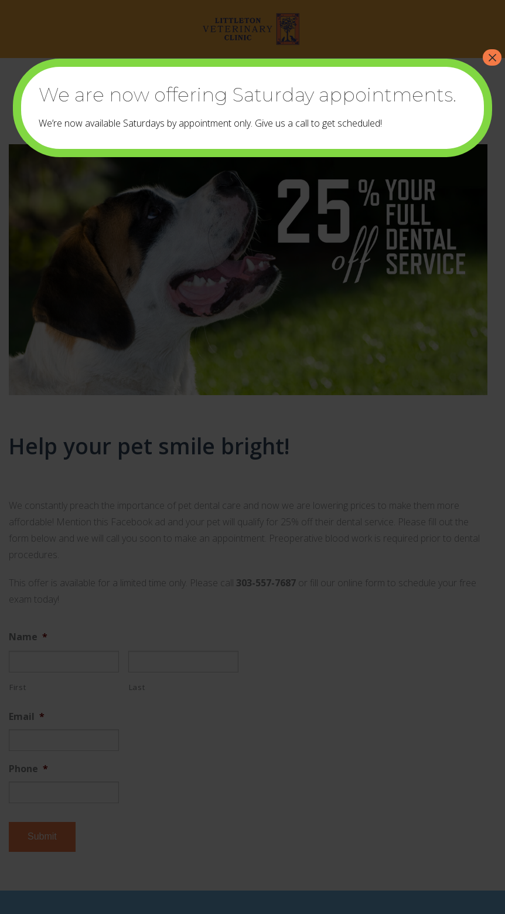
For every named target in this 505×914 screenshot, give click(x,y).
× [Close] (492, 57)
